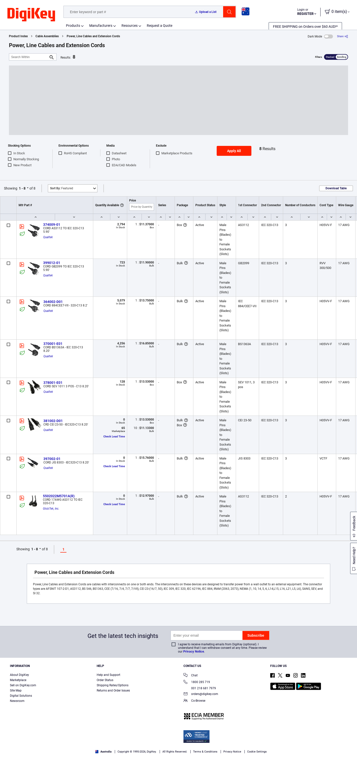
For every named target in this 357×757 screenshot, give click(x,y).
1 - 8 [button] (22, 188)
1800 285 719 (196, 682)
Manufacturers (100, 26)
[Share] (342, 36)
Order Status (105, 680)
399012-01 (51, 263)
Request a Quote (159, 26)
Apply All (234, 151)
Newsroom (17, 701)
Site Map (16, 690)
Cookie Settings (257, 751)
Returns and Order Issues (113, 690)
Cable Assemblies (47, 36)
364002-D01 (53, 302)
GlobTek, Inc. (51, 508)
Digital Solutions (21, 695)
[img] (31, 15)
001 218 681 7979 (199, 688)
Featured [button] (61, 188)
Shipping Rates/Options (112, 685)
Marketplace (18, 680)
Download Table (336, 188)
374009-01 (51, 225)
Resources (129, 26)
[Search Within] (28, 57)
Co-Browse (194, 701)
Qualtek (48, 237)
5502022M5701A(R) (59, 496)
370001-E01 (52, 344)
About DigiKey (19, 675)
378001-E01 (52, 383)
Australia (103, 751)
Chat (190, 675)
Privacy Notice (193, 651)
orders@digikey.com (200, 694)
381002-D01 (53, 421)
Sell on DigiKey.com (23, 685)
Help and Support (108, 675)
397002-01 (51, 459)
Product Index (18, 36)
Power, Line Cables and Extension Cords (93, 36)
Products (73, 26)
